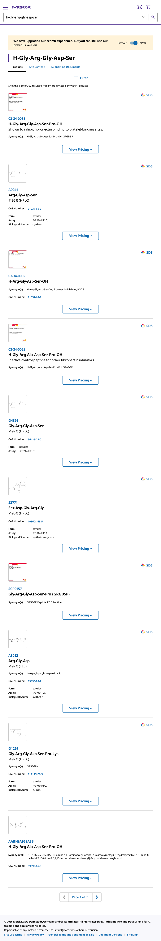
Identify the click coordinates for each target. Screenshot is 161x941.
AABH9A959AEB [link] (21, 841)
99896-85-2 (34, 681)
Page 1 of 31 (80, 897)
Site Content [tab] (37, 67)
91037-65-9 (34, 208)
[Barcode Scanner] (139, 7)
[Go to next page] (96, 897)
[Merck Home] (21, 7)
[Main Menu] (5, 7)
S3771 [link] (13, 502)
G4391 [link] (13, 420)
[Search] (152, 17)
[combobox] (80, 17)
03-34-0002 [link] (16, 276)
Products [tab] (17, 67)
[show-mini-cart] (151, 7)
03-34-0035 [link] (16, 118)
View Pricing (80, 149)
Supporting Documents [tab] (65, 67)
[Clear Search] (143, 17)
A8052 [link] (13, 655)
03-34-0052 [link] (16, 349)
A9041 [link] (13, 189)
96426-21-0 (34, 439)
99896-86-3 (34, 866)
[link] (55, 128)
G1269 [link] (13, 748)
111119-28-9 (35, 774)
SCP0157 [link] (15, 588)
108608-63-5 (35, 521)
